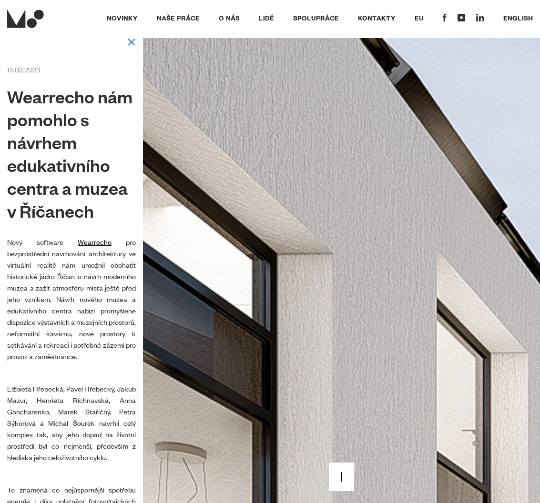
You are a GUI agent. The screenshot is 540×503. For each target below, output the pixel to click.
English (518, 17)
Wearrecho (95, 242)
